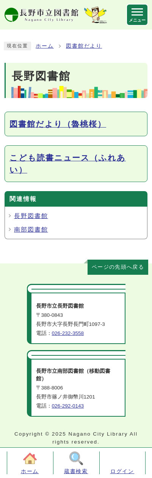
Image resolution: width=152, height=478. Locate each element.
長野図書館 (31, 216)
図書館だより (84, 46)
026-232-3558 (68, 333)
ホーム (45, 46)
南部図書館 (31, 229)
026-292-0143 (68, 406)
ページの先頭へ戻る (118, 267)
